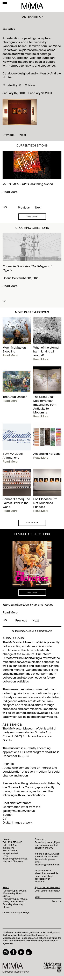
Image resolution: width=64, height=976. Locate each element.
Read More (10, 192)
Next (23, 135)
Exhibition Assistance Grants (27, 738)
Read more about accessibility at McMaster (44, 878)
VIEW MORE (32, 216)
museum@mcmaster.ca (15, 858)
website (26, 791)
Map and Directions (13, 861)
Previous (8, 135)
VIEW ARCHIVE (32, 522)
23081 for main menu (10, 846)
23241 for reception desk (10, 852)
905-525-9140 (15, 842)
